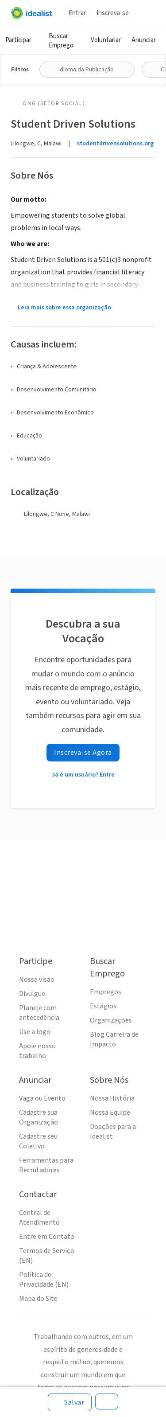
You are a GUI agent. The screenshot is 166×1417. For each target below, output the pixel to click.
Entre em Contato (46, 1236)
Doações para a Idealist (113, 1131)
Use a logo (34, 1032)
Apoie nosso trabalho (37, 1051)
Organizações (111, 1020)
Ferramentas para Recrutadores (46, 1165)
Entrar (77, 13)
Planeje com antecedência (39, 1013)
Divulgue (32, 994)
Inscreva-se (113, 13)
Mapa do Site (38, 1299)
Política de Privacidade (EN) (44, 1279)
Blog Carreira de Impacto (114, 1039)
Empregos (105, 992)
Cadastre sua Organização (38, 1117)
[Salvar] (70, 1402)
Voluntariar (106, 40)
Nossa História (112, 1098)
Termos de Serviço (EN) (46, 1255)
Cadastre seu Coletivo (38, 1141)
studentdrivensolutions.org (115, 144)
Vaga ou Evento (42, 1098)
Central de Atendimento (39, 1217)
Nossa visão (36, 979)
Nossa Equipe (110, 1112)
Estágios (103, 1006)
